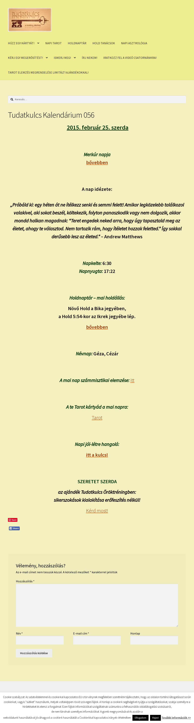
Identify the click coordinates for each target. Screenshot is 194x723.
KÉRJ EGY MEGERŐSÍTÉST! (25, 58)
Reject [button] (155, 717)
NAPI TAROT (53, 43)
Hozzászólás (25, 581)
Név (19, 633)
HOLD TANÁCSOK (103, 43)
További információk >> (176, 717)
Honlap (135, 633)
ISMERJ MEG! (62, 58)
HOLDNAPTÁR (77, 43)
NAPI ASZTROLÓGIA (134, 43)
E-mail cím (81, 633)
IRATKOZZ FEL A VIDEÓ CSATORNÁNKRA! (129, 58)
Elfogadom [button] (140, 717)
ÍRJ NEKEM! (89, 58)
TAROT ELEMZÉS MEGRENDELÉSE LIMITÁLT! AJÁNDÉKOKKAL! (48, 72)
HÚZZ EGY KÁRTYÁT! (21, 43)
